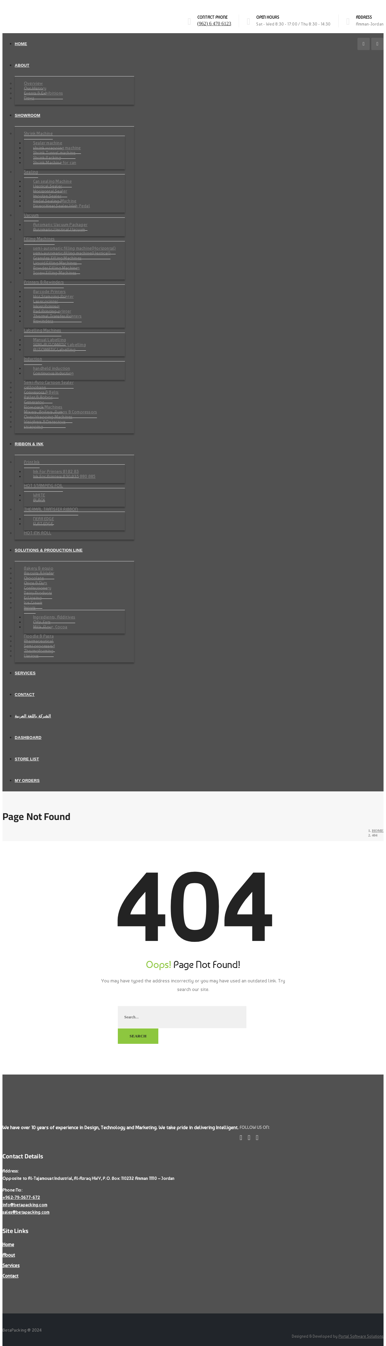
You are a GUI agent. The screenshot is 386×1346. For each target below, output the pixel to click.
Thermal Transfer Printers (57, 316)
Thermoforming (39, 650)
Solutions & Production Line (49, 550)
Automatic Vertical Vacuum (59, 229)
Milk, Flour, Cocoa (50, 626)
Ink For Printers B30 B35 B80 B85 (64, 476)
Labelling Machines (42, 330)
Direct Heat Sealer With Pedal (61, 205)
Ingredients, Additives (54, 616)
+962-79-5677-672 (21, 1197)
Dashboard (28, 737)
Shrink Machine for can (54, 162)
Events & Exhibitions (43, 93)
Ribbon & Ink (29, 444)
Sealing (31, 171)
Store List (27, 759)
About (22, 65)
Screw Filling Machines (54, 272)
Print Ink (32, 461)
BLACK (39, 499)
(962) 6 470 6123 (214, 23)
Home (21, 43)
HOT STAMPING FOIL (43, 485)
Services (25, 673)
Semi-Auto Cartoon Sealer (49, 382)
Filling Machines (39, 238)
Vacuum (31, 215)
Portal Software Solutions (361, 1336)
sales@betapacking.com (25, 1211)
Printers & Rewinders (44, 281)
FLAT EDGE (43, 523)
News (29, 98)
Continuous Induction (53, 373)
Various (31, 655)
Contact (25, 694)
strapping (33, 426)
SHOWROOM (27, 115)
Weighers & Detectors (45, 421)
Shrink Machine (38, 133)
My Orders (27, 780)
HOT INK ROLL (37, 532)
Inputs (30, 607)
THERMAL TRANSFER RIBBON (51, 509)
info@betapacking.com (24, 1204)
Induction (33, 358)
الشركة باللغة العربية (33, 716)
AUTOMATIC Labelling (54, 349)
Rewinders (43, 320)
